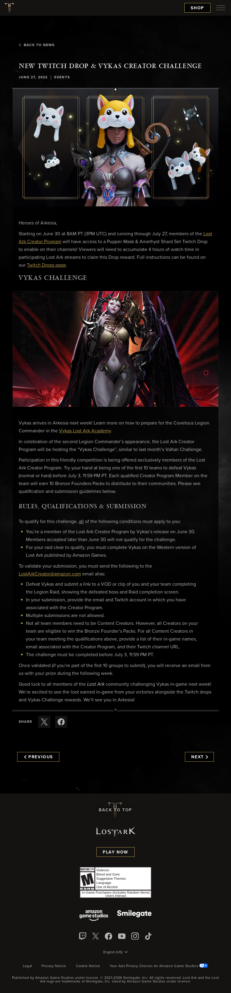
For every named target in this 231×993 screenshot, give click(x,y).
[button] (115, 147)
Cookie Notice (88, 966)
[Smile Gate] (134, 916)
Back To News (36, 45)
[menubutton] (220, 7)
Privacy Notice (54, 966)
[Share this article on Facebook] (61, 722)
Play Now (115, 852)
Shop (197, 8)
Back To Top (115, 810)
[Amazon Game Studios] (94, 916)
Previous (38, 757)
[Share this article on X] (44, 722)
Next (199, 757)
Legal (27, 966)
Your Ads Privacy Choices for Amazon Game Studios (159, 966)
